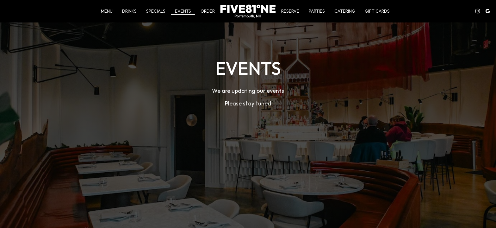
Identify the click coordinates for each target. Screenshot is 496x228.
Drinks (129, 11)
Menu (107, 11)
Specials (155, 11)
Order (208, 11)
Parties (317, 11)
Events (183, 11)
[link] (248, 11)
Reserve (290, 11)
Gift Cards (377, 11)
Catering (344, 11)
